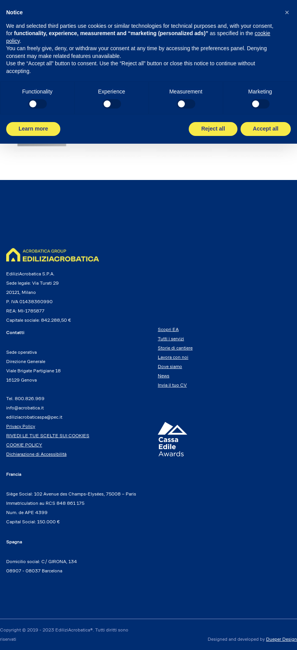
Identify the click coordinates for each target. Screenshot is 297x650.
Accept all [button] (265, 129)
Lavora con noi (173, 357)
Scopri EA (168, 329)
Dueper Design (281, 639)
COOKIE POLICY (24, 445)
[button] (287, 12)
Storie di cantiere (175, 348)
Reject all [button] (213, 129)
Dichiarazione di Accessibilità (36, 454)
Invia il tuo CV (172, 385)
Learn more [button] (33, 129)
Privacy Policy (20, 426)
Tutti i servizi (171, 338)
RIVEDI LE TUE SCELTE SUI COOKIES (47, 435)
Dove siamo (170, 366)
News (163, 375)
